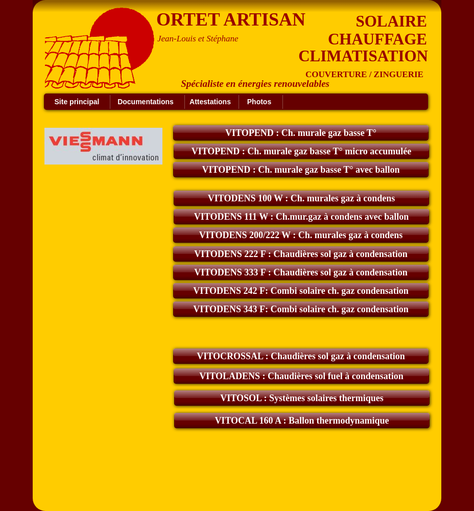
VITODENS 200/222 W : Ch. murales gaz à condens (301, 235)
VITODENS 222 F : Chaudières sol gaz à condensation (301, 254)
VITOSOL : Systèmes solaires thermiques (301, 398)
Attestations (210, 102)
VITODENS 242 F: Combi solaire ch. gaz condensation (300, 291)
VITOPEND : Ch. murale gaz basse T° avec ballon (300, 170)
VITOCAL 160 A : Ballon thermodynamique (302, 420)
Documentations (145, 102)
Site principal (77, 102)
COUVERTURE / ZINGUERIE (364, 74)
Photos (259, 102)
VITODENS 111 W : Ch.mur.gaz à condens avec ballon (301, 217)
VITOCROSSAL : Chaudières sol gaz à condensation (301, 356)
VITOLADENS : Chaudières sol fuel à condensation (301, 376)
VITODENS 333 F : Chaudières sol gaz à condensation (301, 272)
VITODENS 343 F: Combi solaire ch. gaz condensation (300, 309)
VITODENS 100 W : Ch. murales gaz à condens (301, 198)
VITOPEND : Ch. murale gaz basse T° (300, 133)
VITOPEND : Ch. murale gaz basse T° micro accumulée (302, 151)
